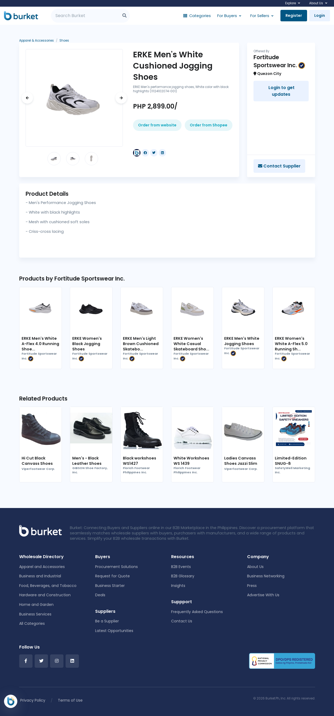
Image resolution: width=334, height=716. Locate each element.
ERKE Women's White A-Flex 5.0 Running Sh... (291, 344)
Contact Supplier (279, 166)
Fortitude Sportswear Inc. (39, 356)
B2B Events (181, 566)
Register (293, 15)
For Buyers (227, 15)
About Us (316, 3)
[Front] (40, 530)
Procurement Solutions (116, 566)
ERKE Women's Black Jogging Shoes (87, 344)
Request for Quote (112, 576)
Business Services (35, 614)
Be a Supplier (107, 621)
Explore (290, 3)
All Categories (32, 623)
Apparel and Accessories (42, 566)
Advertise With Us (263, 595)
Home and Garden (36, 604)
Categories (197, 15)
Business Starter (110, 585)
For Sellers (259, 15)
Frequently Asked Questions (197, 611)
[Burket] (21, 16)
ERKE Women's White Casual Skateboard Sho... (191, 344)
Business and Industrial (40, 576)
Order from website (157, 125)
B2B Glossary (182, 576)
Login (319, 15)
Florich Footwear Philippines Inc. (136, 470)
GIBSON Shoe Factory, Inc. (90, 470)
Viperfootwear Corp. (38, 469)
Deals (100, 595)
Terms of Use (70, 700)
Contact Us (181, 621)
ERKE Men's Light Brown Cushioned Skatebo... (141, 344)
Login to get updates (281, 91)
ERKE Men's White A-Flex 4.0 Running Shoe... (40, 344)
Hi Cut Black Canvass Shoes (37, 460)
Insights (178, 585)
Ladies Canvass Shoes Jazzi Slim (240, 460)
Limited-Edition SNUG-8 (291, 460)
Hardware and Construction (45, 595)
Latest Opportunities (114, 630)
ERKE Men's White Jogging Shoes (241, 341)
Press (252, 585)
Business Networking (265, 576)
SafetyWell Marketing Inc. (292, 470)
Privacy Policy (32, 700)
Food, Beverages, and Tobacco (48, 585)
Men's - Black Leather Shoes (87, 460)
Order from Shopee (208, 125)
